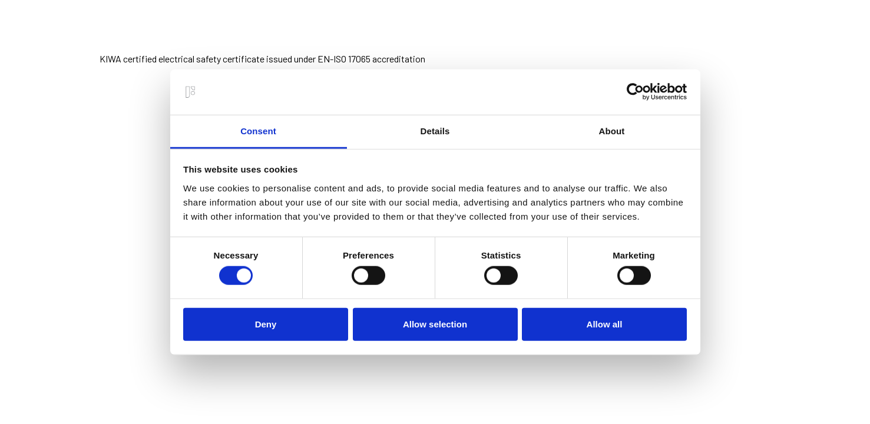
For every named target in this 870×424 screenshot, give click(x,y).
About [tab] (612, 131)
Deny (266, 324)
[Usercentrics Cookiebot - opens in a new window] (635, 92)
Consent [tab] (258, 131)
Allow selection (435, 324)
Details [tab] (435, 131)
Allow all (605, 324)
